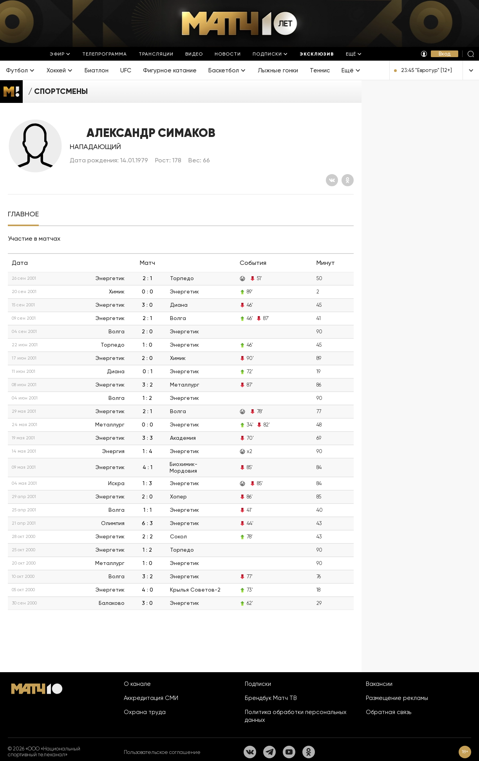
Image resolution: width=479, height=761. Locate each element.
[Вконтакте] (332, 180)
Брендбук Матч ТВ (271, 698)
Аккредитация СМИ (151, 698)
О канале (137, 683)
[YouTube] (289, 752)
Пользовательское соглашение (162, 752)
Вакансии (379, 683)
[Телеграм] (269, 752)
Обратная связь (388, 712)
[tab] (23, 214)
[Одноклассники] (348, 180)
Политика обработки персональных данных (296, 716)
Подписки (258, 683)
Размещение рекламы (397, 698)
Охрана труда (145, 712)
